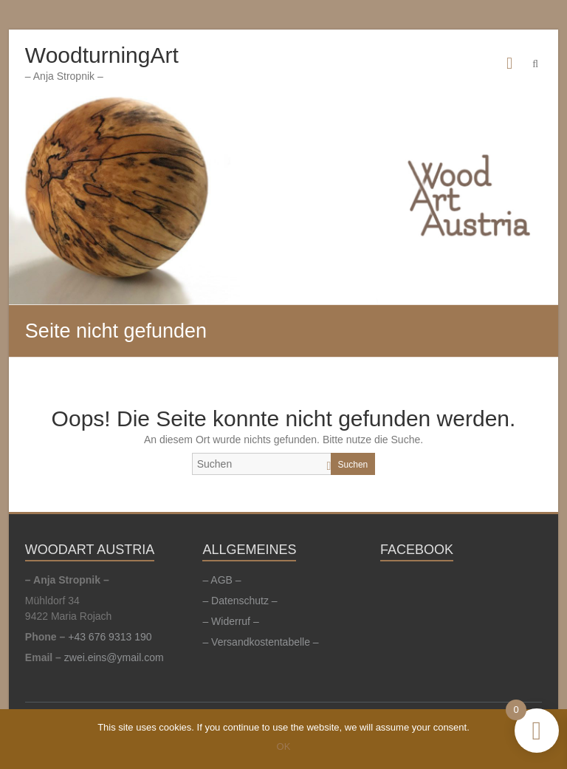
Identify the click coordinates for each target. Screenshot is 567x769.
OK (284, 746)
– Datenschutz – (239, 600)
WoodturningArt (102, 55)
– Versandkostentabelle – (260, 642)
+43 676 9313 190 (109, 637)
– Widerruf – (230, 621)
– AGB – (221, 580)
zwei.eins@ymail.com (114, 657)
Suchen (353, 464)
